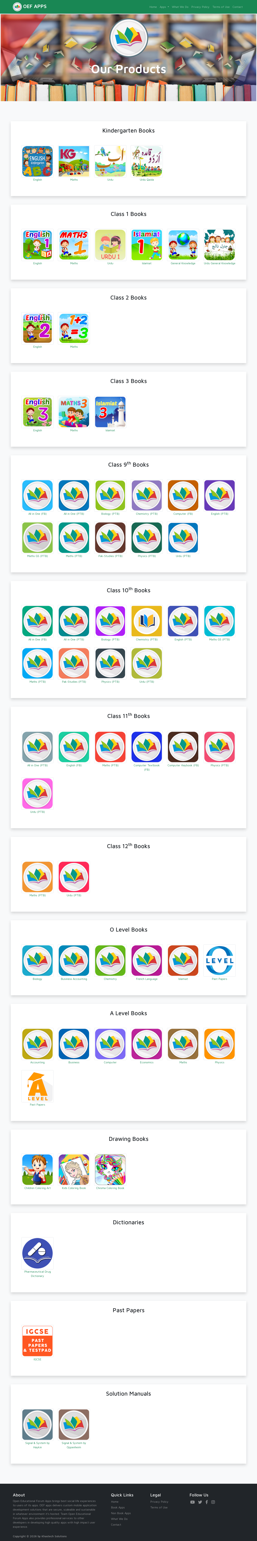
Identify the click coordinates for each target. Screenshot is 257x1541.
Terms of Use (221, 6)
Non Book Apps (121, 1513)
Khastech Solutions (54, 1536)
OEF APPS (30, 6)
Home (153, 6)
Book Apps (118, 1507)
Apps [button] (163, 6)
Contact (238, 6)
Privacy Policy (200, 6)
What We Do (180, 6)
